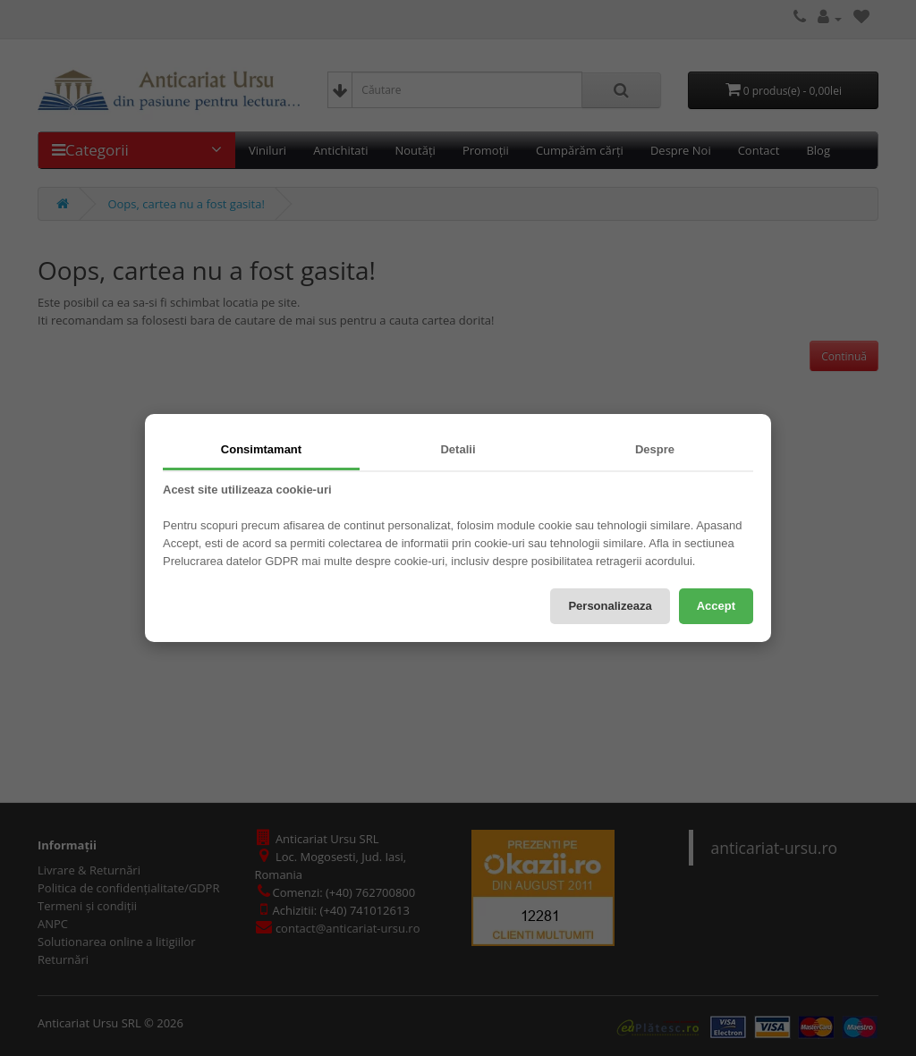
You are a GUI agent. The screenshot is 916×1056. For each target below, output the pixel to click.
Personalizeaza (609, 605)
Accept (716, 605)
